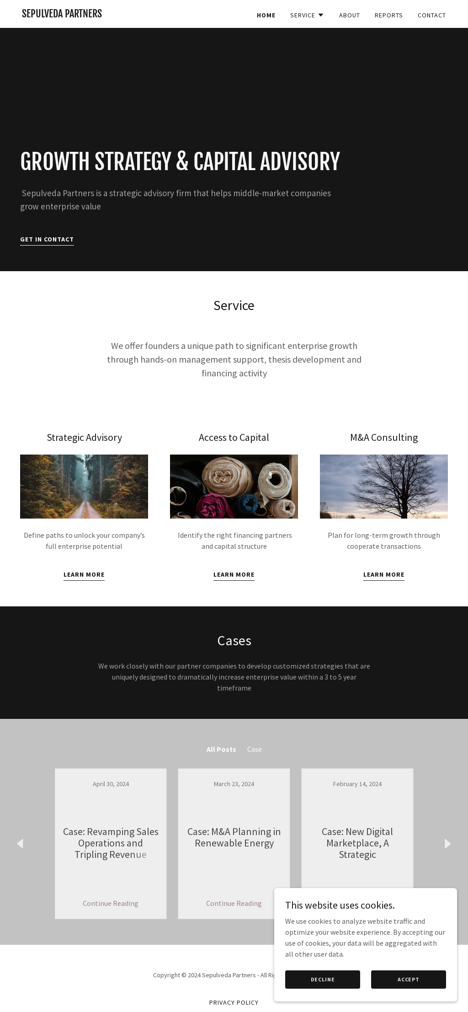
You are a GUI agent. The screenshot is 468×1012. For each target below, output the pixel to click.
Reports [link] (389, 15)
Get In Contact (47, 239)
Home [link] (266, 15)
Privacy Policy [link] (234, 1002)
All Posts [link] (221, 749)
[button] (307, 15)
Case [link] (254, 749)
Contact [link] (432, 15)
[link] (62, 14)
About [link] (349, 15)
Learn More (84, 574)
